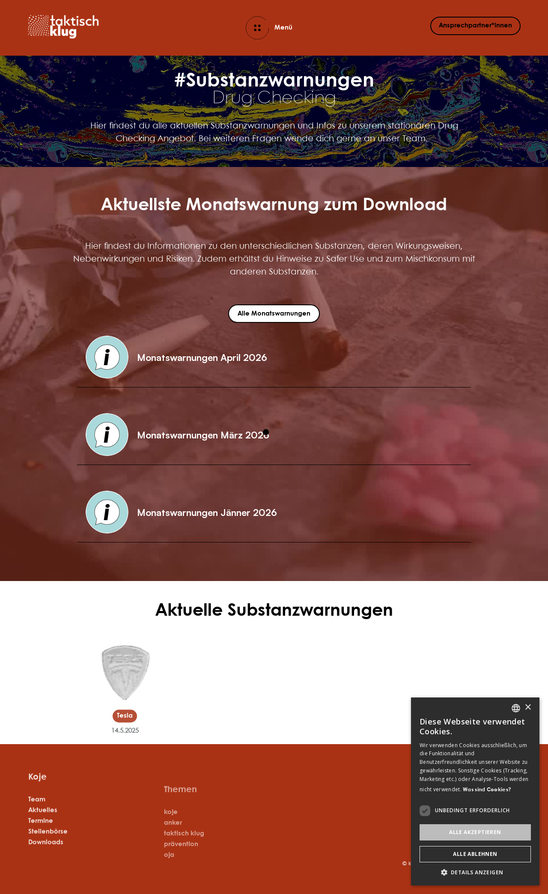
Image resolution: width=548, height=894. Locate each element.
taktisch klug (184, 852)
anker (173, 841)
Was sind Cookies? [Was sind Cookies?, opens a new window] (487, 789)
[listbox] (516, 708)
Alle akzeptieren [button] (475, 832)
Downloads (45, 851)
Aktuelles (42, 819)
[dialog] (475, 791)
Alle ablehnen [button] (475, 854)
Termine (40, 830)
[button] (274, 357)
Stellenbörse (48, 840)
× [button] (527, 707)
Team (36, 808)
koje (171, 831)
